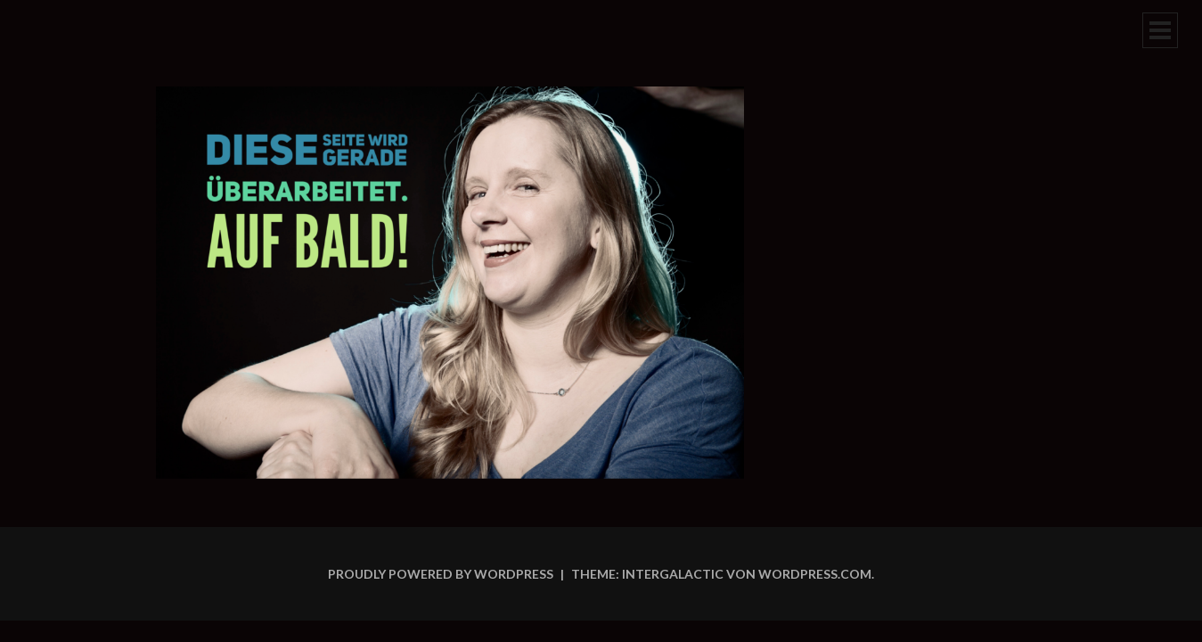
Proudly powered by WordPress (440, 573)
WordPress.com (814, 573)
